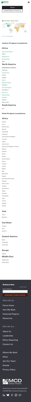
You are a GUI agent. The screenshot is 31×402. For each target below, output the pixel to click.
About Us (7, 331)
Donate (6, 365)
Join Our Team (9, 361)
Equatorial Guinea (7, 51)
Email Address (7, 289)
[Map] (15, 28)
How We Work (9, 309)
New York (5, 92)
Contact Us (8, 344)
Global (12, 7)
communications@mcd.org (19, 391)
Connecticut (5, 72)
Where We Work (10, 352)
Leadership (8, 336)
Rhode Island (6, 94)
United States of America (12, 10)
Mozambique (5, 59)
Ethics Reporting (10, 340)
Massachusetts (6, 82)
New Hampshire (6, 87)
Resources (7, 318)
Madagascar (5, 56)
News (5, 357)
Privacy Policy (9, 369)
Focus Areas (8, 305)
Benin (3, 124)
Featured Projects (11, 314)
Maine (4, 80)
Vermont (4, 97)
